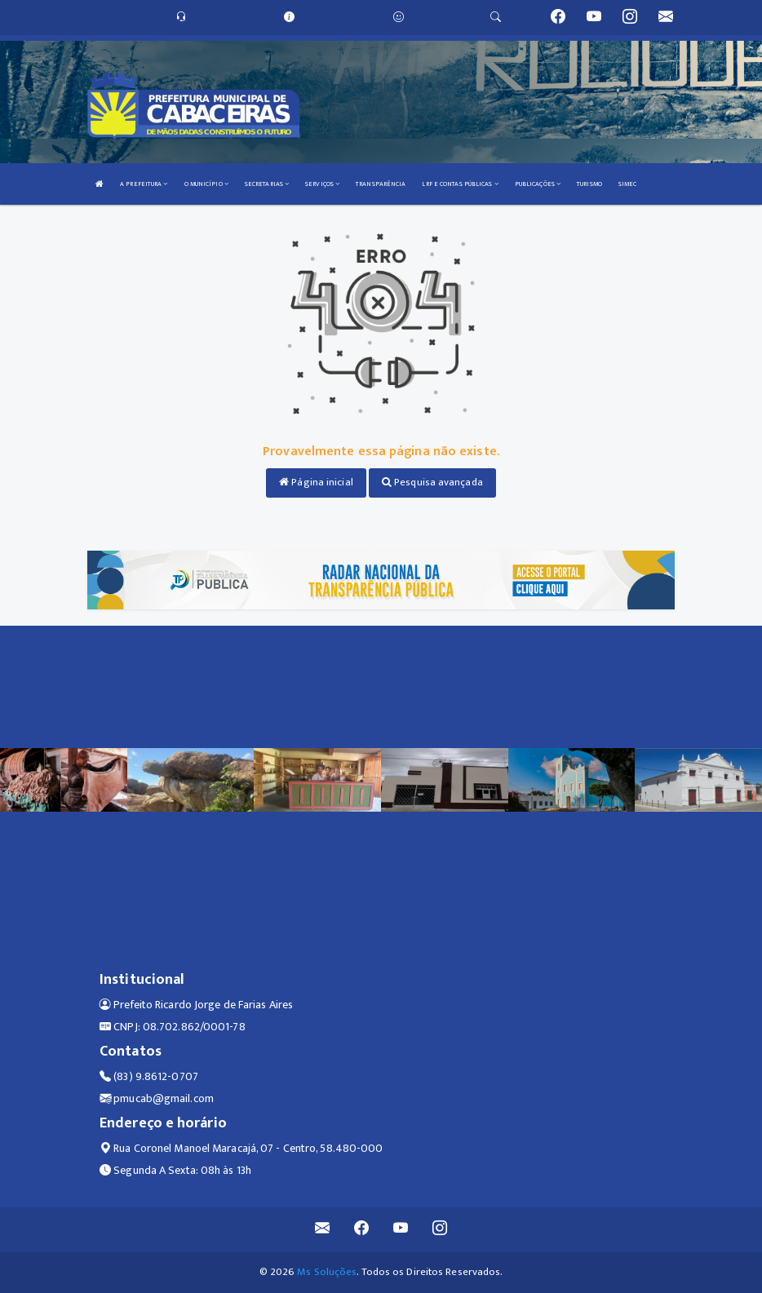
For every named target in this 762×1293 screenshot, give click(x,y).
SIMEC (627, 184)
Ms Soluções (327, 1272)
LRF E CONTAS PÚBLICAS (460, 184)
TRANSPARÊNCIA (380, 184)
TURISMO (589, 184)
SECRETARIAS (267, 184)
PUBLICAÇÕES (537, 184)
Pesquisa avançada (432, 482)
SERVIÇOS (322, 184)
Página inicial (316, 482)
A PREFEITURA (143, 184)
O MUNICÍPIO (206, 184)
